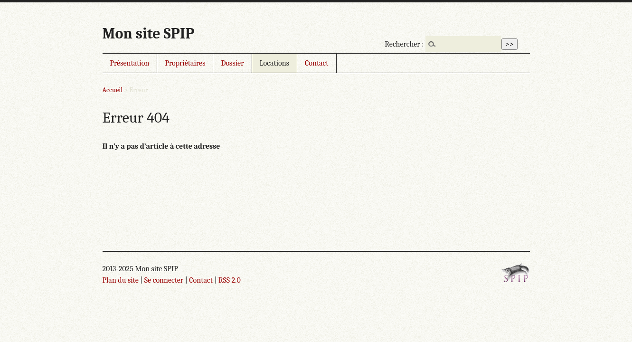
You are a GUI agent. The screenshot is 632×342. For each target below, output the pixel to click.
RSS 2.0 (229, 280)
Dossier (232, 63)
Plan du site (121, 280)
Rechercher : (404, 44)
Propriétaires (185, 63)
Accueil (113, 90)
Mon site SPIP (149, 33)
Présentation (130, 63)
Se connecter (163, 280)
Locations (274, 63)
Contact (317, 63)
